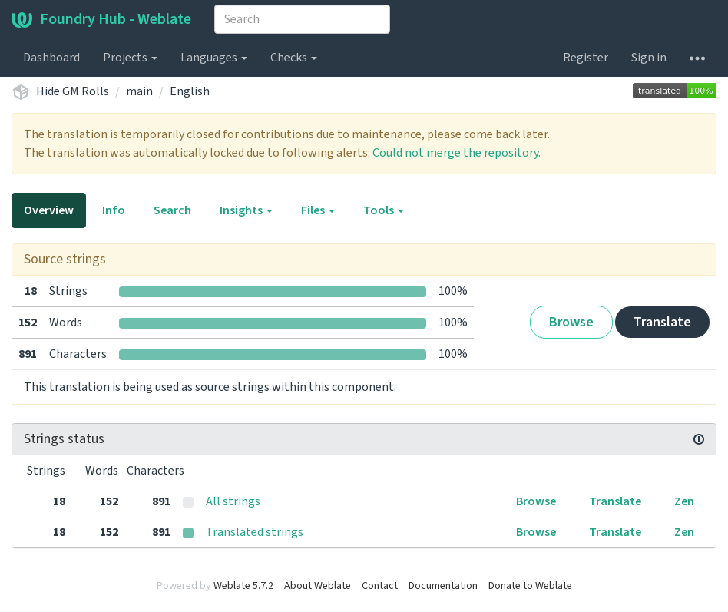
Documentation (443, 586)
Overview (49, 210)
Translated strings (254, 532)
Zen (684, 501)
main (139, 91)
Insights (246, 210)
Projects (130, 57)
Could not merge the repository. (456, 152)
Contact (380, 586)
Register (585, 57)
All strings (233, 501)
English (190, 91)
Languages (213, 57)
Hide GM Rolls (72, 91)
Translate (662, 322)
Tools (383, 210)
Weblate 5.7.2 (243, 586)
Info (113, 210)
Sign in (649, 57)
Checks (293, 57)
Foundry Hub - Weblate (101, 19)
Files (318, 210)
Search (172, 210)
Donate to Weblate (530, 586)
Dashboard (51, 57)
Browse (571, 322)
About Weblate (317, 586)
